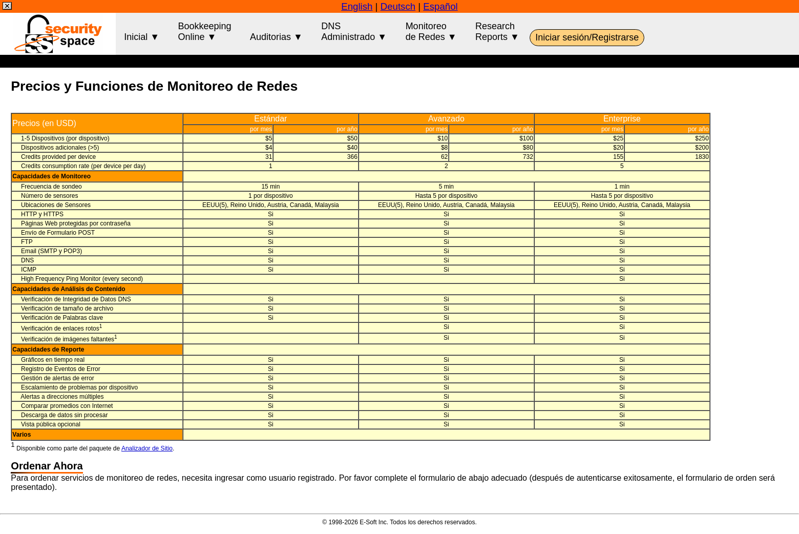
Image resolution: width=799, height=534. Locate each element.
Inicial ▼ (141, 31)
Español (440, 6)
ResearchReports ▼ (497, 31)
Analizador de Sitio (147, 448)
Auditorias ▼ (276, 31)
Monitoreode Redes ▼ (431, 31)
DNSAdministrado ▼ (354, 31)
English (356, 6)
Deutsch (398, 6)
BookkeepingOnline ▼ (204, 31)
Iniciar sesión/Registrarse (587, 37)
